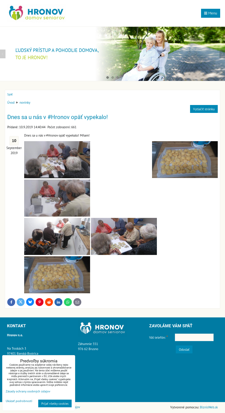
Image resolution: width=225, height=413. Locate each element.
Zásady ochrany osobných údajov (28, 391)
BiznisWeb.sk (209, 407)
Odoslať (184, 349)
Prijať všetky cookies (55, 403)
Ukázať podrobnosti (19, 401)
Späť (10, 94)
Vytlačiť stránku (204, 109)
